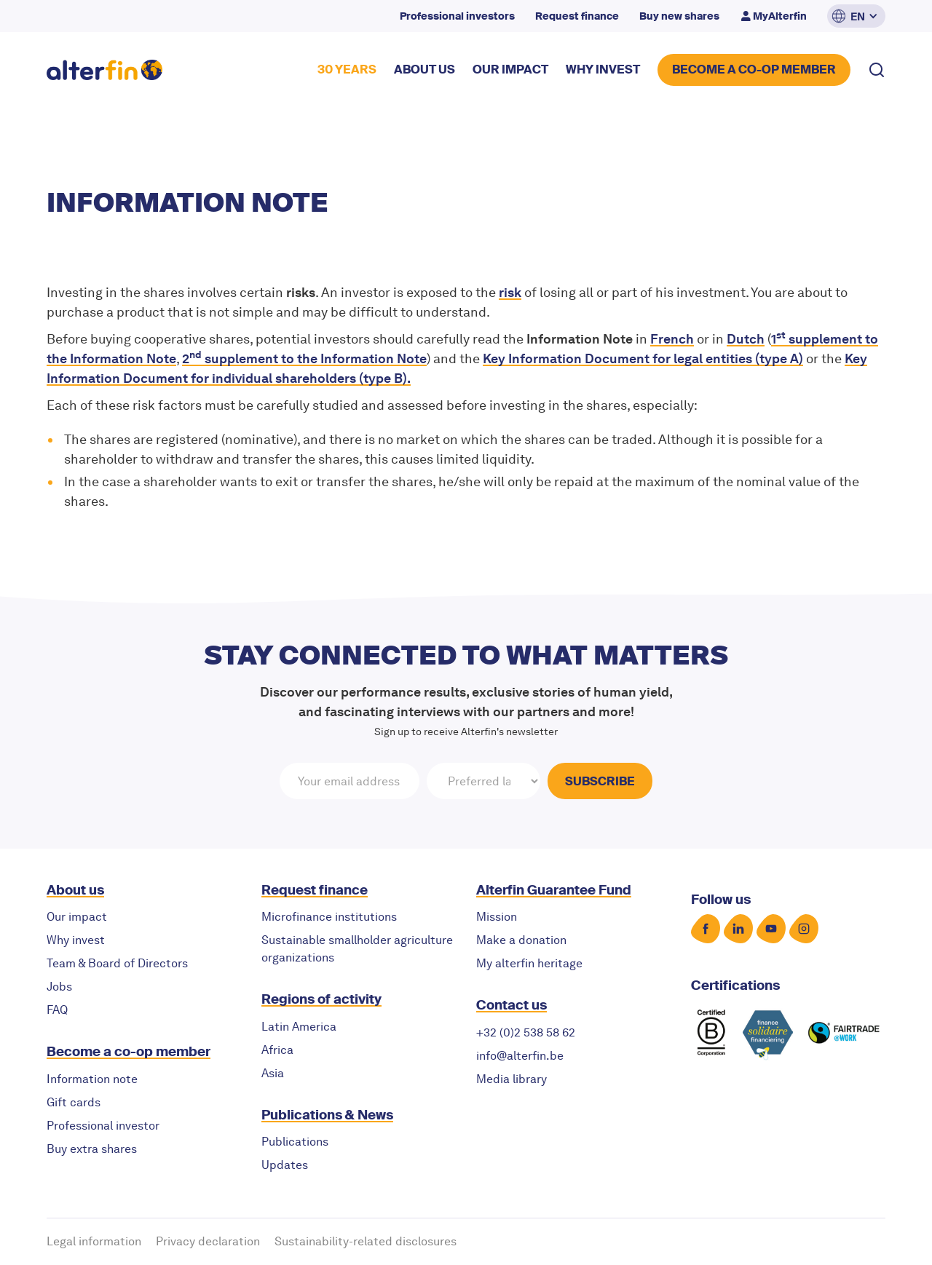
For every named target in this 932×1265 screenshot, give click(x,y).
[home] (104, 70)
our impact (510, 69)
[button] (856, 16)
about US (424, 69)
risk (510, 292)
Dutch (746, 338)
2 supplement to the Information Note (304, 358)
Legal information (94, 1241)
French (672, 338)
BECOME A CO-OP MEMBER (754, 69)
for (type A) (643, 358)
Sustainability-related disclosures (366, 1241)
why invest (603, 69)
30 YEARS (346, 69)
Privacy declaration (208, 1241)
